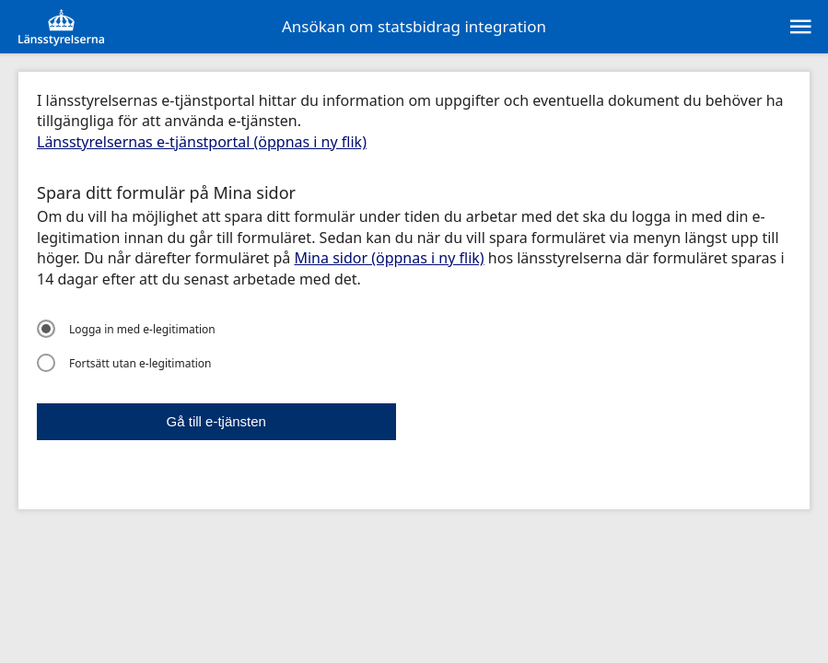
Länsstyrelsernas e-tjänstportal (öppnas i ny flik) (202, 142)
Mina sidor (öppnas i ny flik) (389, 258)
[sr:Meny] (799, 26)
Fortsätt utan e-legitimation (124, 363)
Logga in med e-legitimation (126, 329)
